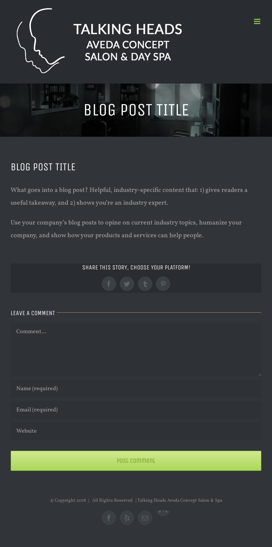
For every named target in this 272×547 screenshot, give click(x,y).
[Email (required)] (136, 410)
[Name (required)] (136, 389)
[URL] (136, 431)
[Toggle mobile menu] (257, 21)
